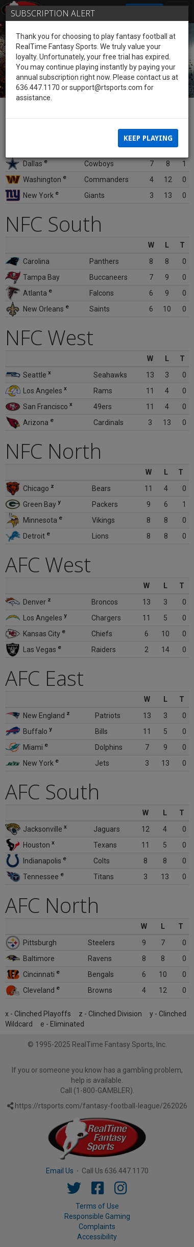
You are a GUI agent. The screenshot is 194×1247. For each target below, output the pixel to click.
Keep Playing (148, 138)
